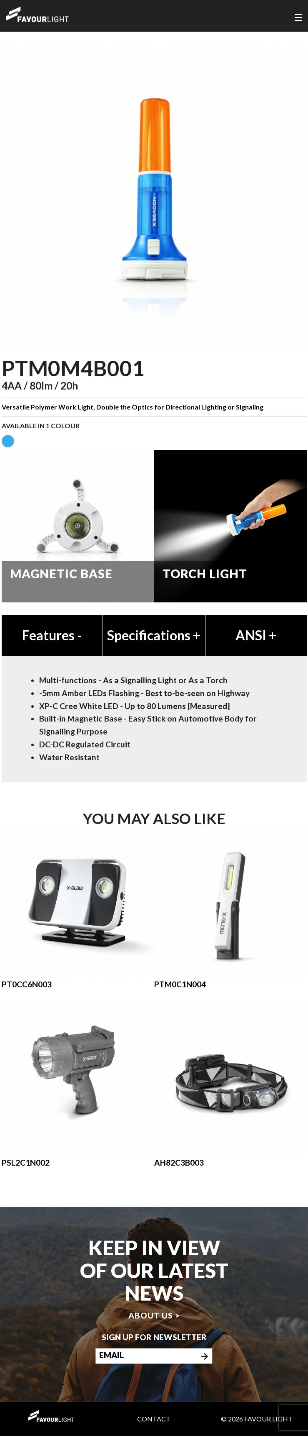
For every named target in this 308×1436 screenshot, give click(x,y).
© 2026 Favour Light (257, 1419)
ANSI (255, 635)
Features (52, 635)
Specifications (153, 635)
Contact (153, 1419)
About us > (154, 1316)
